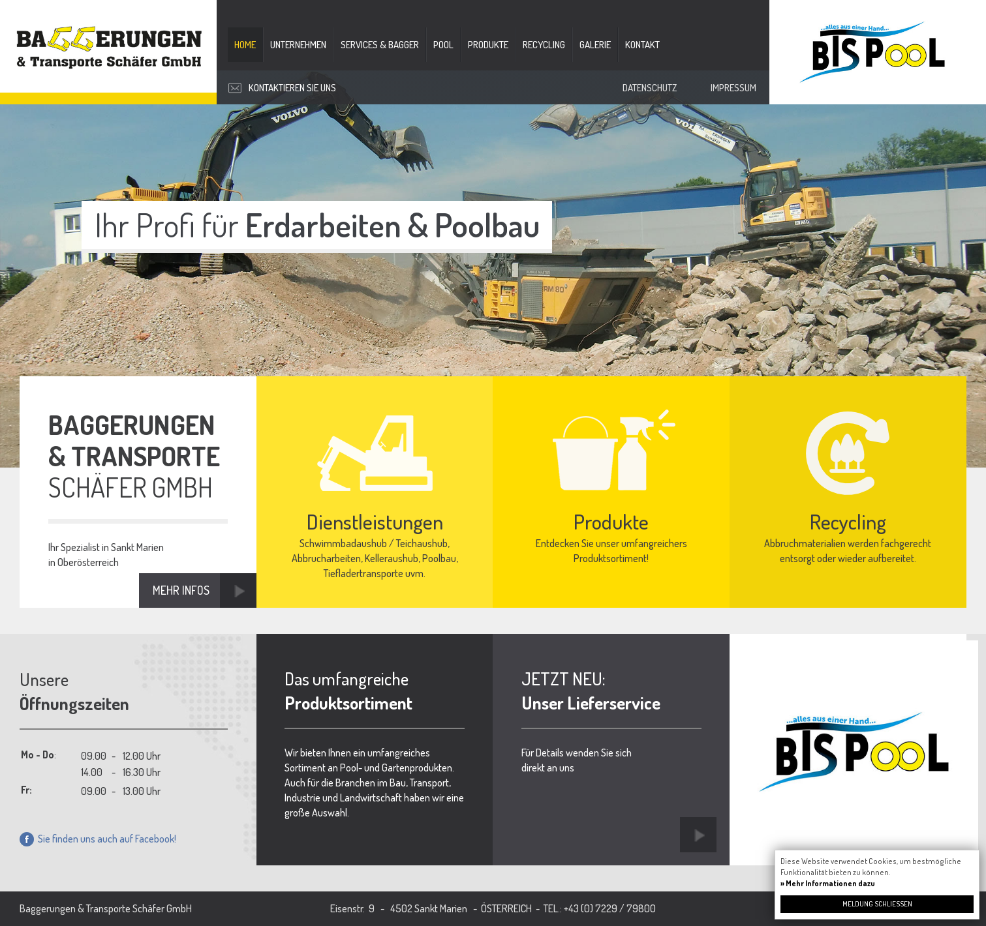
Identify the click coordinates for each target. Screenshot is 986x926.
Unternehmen (298, 44)
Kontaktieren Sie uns (292, 88)
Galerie (595, 44)
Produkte (488, 44)
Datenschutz (650, 88)
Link (698, 834)
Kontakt (642, 44)
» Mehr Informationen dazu (827, 883)
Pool (443, 44)
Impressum (733, 88)
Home (245, 44)
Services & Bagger (380, 44)
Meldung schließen (877, 903)
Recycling (544, 44)
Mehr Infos (181, 590)
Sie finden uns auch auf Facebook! (98, 838)
